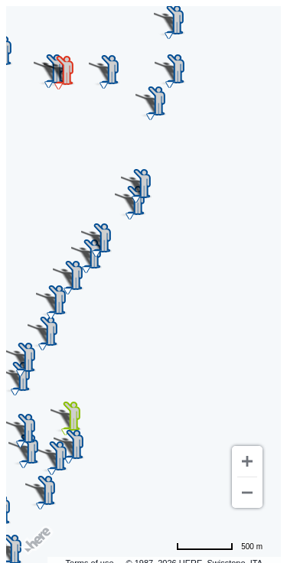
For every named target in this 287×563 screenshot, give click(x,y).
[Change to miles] (219, 546)
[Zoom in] (247, 461)
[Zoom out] (247, 492)
